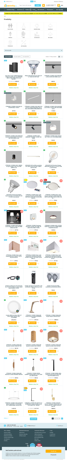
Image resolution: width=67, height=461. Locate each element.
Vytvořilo (59, 459)
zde (29, 455)
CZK (32, 1)
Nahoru (6, 418)
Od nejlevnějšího (17, 56)
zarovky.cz (60, 425)
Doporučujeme (8, 56)
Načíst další (33, 418)
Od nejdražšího (26, 56)
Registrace (56, 1)
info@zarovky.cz (9, 1)
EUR (34, 1)
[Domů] (5, 16)
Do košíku (13, 84)
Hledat (37, 5)
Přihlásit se (61, 1)
